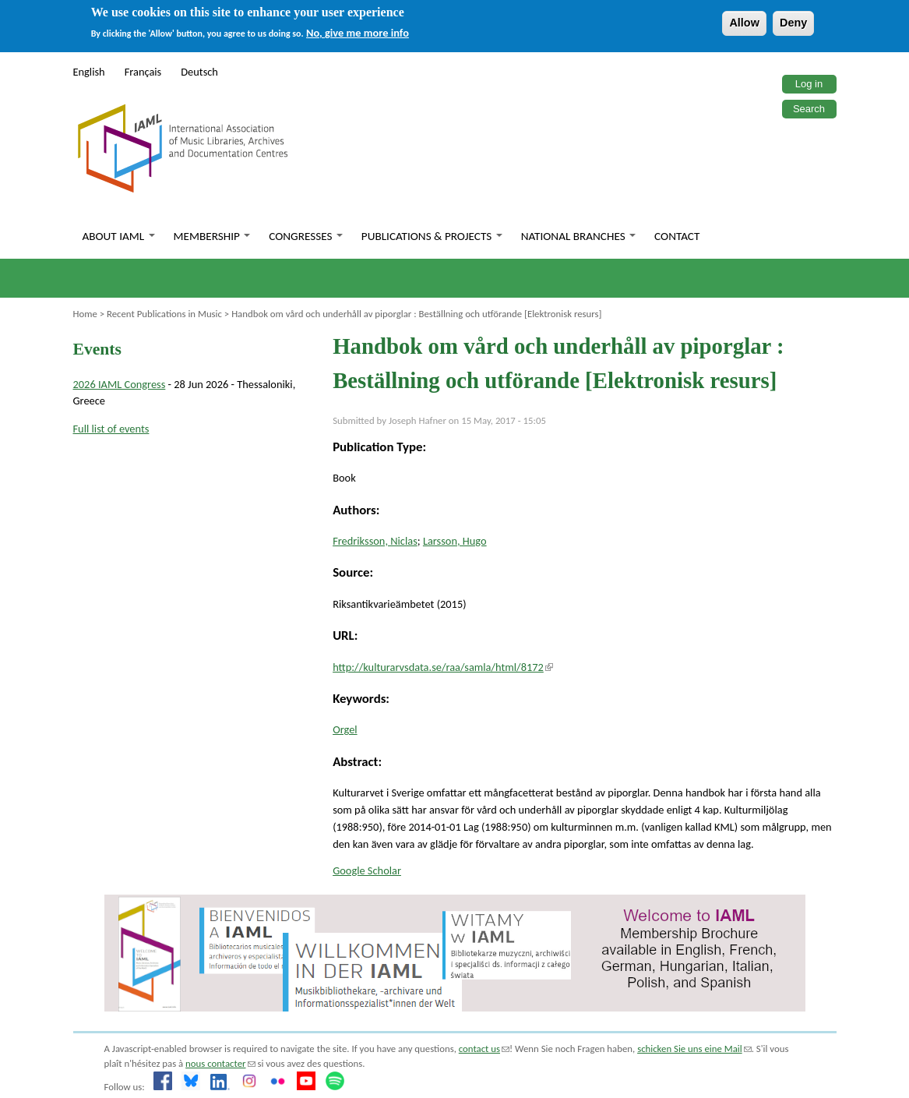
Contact (676, 236)
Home (85, 314)
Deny (793, 22)
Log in (809, 84)
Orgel (345, 729)
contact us (484, 1048)
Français (143, 72)
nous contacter (220, 1063)
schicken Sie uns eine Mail (694, 1048)
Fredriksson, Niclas (375, 541)
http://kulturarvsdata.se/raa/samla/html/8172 (443, 667)
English (89, 72)
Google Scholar (367, 870)
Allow (744, 22)
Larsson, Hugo (455, 541)
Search (809, 109)
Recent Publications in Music (164, 314)
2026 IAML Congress (119, 384)
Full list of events (111, 429)
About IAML (119, 236)
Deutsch (199, 72)
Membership (212, 236)
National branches (578, 236)
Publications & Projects (431, 236)
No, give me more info (357, 33)
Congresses (306, 236)
